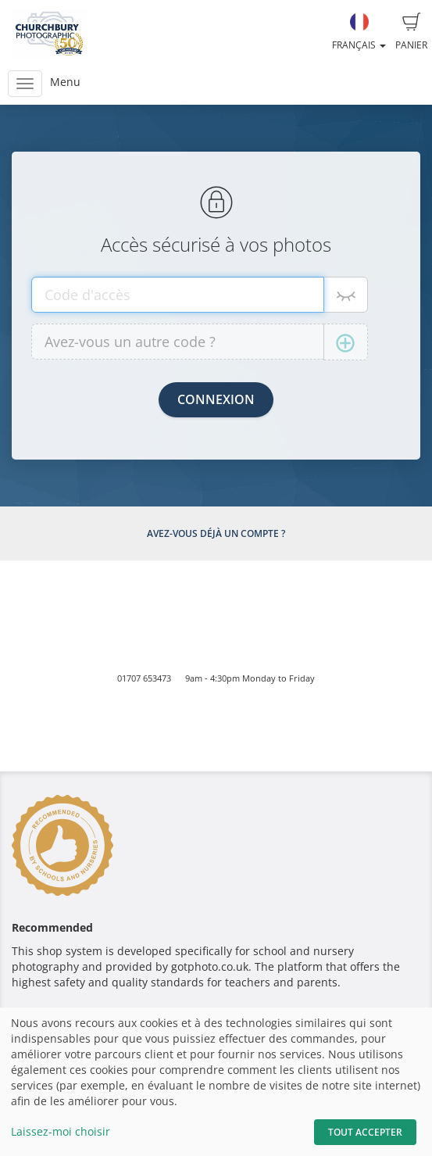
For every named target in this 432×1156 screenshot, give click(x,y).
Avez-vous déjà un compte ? (216, 533)
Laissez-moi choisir (60, 1131)
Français (359, 32)
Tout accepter (365, 1132)
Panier (411, 32)
